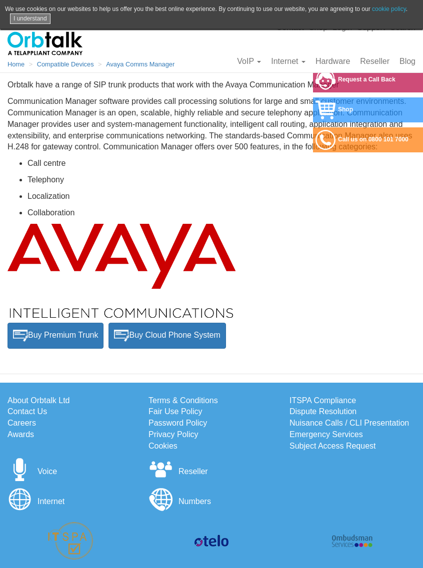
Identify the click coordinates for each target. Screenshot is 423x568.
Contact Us (27, 411)
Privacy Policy (173, 434)
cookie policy (389, 8)
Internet (288, 61)
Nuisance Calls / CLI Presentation (349, 423)
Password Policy (177, 423)
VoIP (249, 61)
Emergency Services (326, 434)
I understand (30, 18)
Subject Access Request (333, 446)
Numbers (179, 501)
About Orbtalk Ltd (39, 400)
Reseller (375, 61)
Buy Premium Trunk (55, 335)
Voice (32, 471)
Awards (21, 434)
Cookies (163, 446)
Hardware (333, 61)
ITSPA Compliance (323, 400)
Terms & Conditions (183, 400)
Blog (408, 61)
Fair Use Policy (175, 411)
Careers (22, 423)
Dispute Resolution (323, 411)
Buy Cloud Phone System (167, 335)
